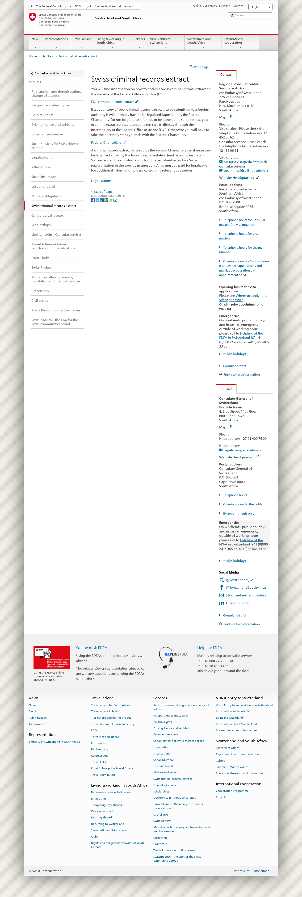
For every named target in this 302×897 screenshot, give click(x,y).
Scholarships (161, 791)
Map (225, 117)
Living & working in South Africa (112, 43)
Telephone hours (234, 495)
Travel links (98, 762)
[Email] (115, 200)
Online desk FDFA (91, 648)
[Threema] (107, 200)
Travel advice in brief (104, 711)
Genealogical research (167, 785)
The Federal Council (49, 6)
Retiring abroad (101, 817)
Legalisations (101, 181)
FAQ (94, 730)
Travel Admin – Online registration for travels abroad (178, 806)
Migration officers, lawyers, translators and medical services (181, 829)
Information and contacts (232, 711)
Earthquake (99, 743)
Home (33, 56)
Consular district (234, 366)
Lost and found (163, 766)
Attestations (161, 753)
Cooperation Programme (232, 790)
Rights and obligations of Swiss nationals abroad (117, 844)
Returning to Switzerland (107, 824)
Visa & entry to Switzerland (166, 43)
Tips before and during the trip (111, 717)
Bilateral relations (227, 748)
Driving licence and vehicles (171, 728)
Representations (56, 43)
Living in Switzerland (229, 717)
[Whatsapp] (111, 200)
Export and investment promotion (238, 754)
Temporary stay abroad (106, 805)
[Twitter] (98, 200)
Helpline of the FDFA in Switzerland (241, 335)
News (35, 43)
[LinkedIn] (102, 200)
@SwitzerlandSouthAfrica (246, 587)
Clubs (94, 836)
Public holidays (234, 354)
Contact (224, 74)
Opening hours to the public (242, 504)
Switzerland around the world (114, 6)
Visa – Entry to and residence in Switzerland (244, 705)
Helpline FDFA (209, 648)
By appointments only (238, 513)
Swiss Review (162, 820)
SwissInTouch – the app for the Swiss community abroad (177, 858)
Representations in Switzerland (111, 792)
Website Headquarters (239, 178)
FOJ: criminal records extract (114, 102)
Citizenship (160, 837)
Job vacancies (37, 724)
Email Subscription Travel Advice (112, 768)
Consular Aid (99, 755)
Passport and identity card (170, 715)
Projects (221, 797)
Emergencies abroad (166, 734)
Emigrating (98, 798)
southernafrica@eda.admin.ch (247, 170)
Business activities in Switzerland (237, 730)
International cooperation (240, 43)
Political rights (162, 722)
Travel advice (82, 43)
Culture (221, 760)
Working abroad (102, 811)
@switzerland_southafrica (246, 595)
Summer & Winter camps (232, 767)
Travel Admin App (103, 774)
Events (33, 711)
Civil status (160, 844)
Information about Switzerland (236, 724)
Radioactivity (99, 749)
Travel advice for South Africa (110, 705)
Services (139, 43)
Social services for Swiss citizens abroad (178, 740)
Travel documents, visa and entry (112, 724)
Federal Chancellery (108, 142)
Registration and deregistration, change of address (181, 707)
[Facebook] (93, 200)
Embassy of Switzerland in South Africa (54, 741)
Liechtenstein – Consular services (174, 797)
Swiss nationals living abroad (109, 830)
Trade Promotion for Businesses (174, 850)
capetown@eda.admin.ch (244, 450)
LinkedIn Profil (237, 603)
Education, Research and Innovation (239, 773)
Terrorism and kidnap (105, 736)
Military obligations (166, 772)
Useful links (160, 814)
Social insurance (163, 759)
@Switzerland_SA (239, 580)
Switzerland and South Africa (203, 43)
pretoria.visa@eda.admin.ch (245, 162)
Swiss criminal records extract (172, 778)
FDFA (78, 6)
